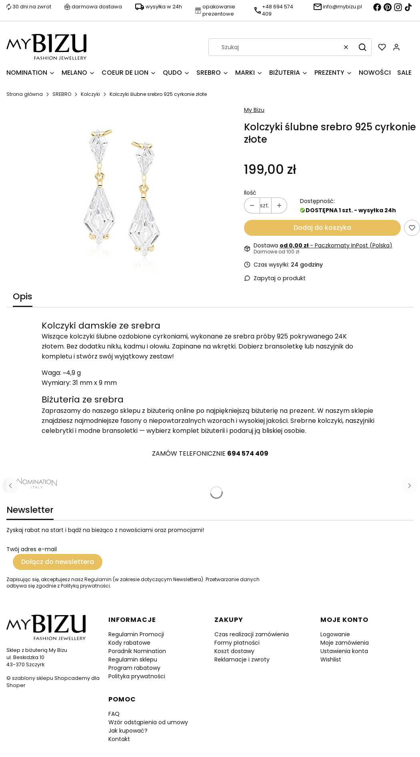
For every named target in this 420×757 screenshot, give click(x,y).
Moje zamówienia (344, 643)
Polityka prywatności (136, 676)
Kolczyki (90, 94)
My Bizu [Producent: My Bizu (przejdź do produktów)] (254, 110)
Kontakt (119, 739)
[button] (362, 47)
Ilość (250, 192)
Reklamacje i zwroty (242, 659)
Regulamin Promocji (136, 634)
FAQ (114, 714)
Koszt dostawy (234, 651)
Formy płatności (237, 643)
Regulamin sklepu (132, 659)
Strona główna (24, 94)
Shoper (16, 685)
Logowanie (335, 634)
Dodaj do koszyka (322, 227)
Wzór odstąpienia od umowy (148, 722)
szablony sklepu (32, 678)
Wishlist (330, 659)
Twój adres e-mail (31, 549)
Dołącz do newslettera (57, 561)
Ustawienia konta (344, 651)
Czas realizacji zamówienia (251, 634)
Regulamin (98, 579)
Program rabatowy (134, 668)
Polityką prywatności (85, 585)
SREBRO (61, 94)
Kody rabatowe (129, 643)
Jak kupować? (128, 731)
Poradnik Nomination (137, 651)
